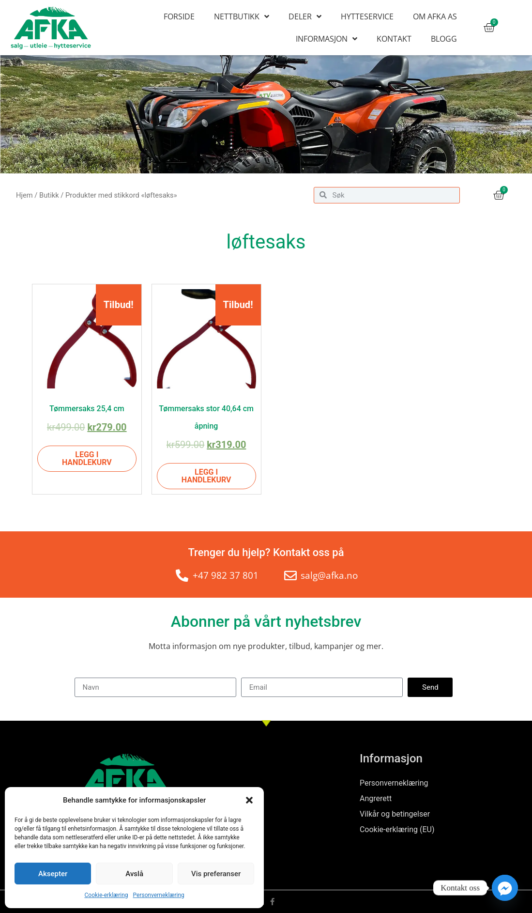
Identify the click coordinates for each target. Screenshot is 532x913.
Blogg (444, 38)
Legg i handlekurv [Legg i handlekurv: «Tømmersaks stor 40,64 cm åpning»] (206, 475)
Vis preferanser (216, 873)
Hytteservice (367, 16)
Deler (305, 16)
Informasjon (326, 38)
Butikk (49, 195)
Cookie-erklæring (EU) (397, 829)
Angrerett (376, 798)
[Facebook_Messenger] (505, 888)
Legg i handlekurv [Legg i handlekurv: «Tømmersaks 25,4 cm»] (87, 458)
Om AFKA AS (435, 16)
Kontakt (394, 38)
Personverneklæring (158, 895)
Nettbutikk (241, 16)
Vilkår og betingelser (395, 814)
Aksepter (52, 873)
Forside (179, 16)
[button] (249, 800)
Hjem (24, 195)
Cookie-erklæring (106, 895)
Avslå (134, 873)
